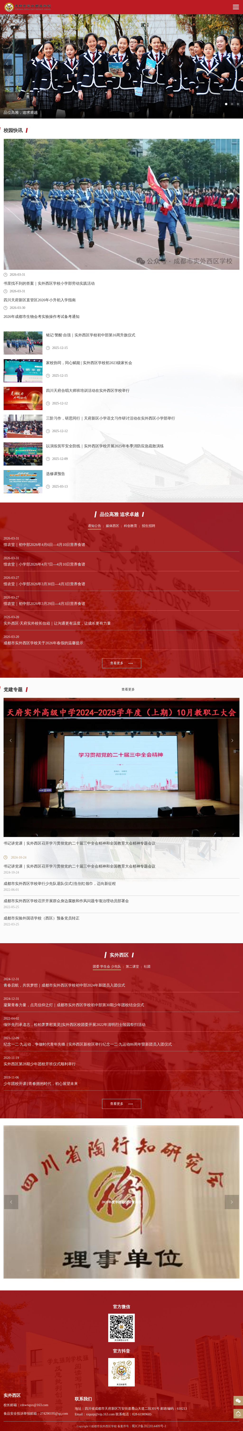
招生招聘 (148, 526)
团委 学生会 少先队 (107, 966)
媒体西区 (112, 526)
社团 (147, 966)
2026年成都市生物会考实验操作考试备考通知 (41, 317)
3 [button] (238, 104)
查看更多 (116, 663)
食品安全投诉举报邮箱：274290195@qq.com (36, 1413)
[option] (121, 66)
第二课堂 (132, 966)
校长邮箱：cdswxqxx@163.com (26, 1405)
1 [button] (226, 104)
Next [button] (236, 64)
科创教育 (130, 526)
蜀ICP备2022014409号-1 (149, 1426)
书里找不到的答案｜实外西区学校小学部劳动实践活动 (49, 283)
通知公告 (94, 526)
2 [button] (232, 104)
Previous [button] (7, 64)
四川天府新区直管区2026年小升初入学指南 (40, 300)
